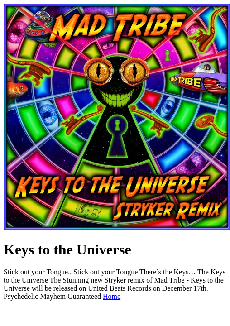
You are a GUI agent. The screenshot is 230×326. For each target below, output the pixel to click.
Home (111, 296)
